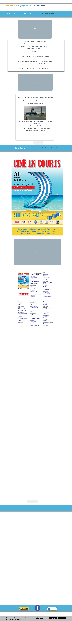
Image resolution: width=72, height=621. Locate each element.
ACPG (41, 48)
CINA (37, 48)
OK (62, 618)
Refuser (53, 618)
